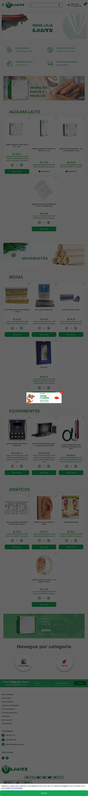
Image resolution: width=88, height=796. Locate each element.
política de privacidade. (14, 788)
